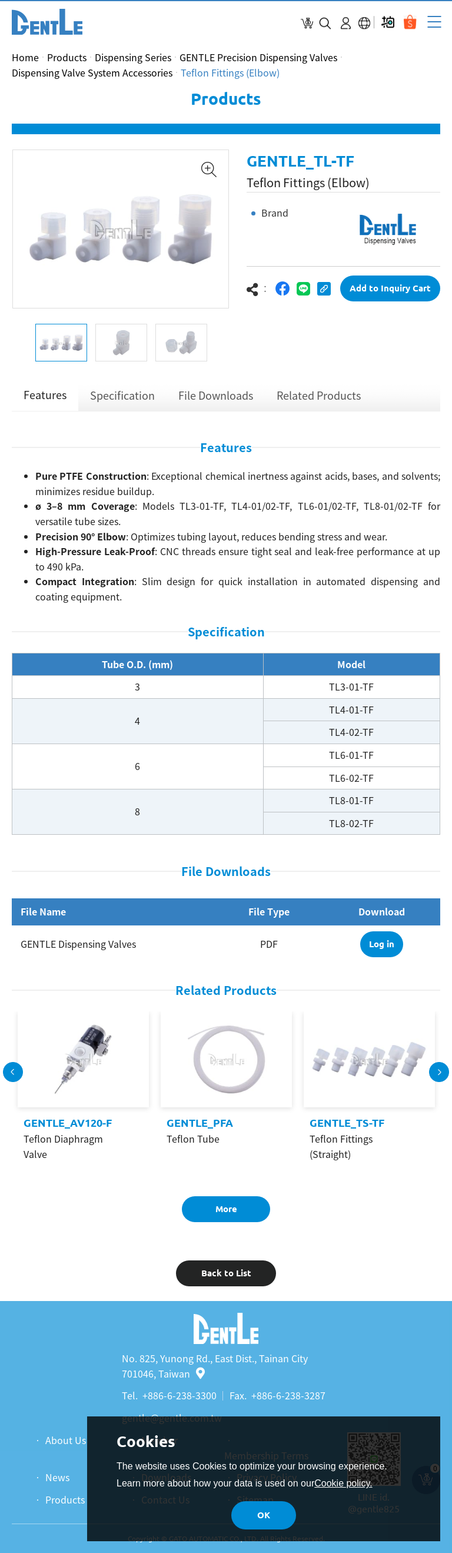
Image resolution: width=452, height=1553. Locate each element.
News (57, 1477)
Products (67, 57)
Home (25, 57)
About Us (65, 1440)
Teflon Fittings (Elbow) (230, 72)
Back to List (226, 1276)
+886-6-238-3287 (288, 1395)
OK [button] (263, 1515)
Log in (381, 947)
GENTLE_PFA (200, 1126)
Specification (122, 399)
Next (439, 1075)
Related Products (319, 399)
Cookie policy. (343, 1483)
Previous (13, 1075)
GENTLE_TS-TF (347, 1126)
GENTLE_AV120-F (68, 1126)
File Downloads (215, 399)
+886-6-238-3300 (179, 1395)
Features (45, 398)
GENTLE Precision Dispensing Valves (258, 57)
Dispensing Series (133, 57)
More (226, 1212)
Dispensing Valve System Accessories (92, 72)
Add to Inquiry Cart (390, 292)
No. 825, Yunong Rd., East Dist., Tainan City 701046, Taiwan (215, 1366)
